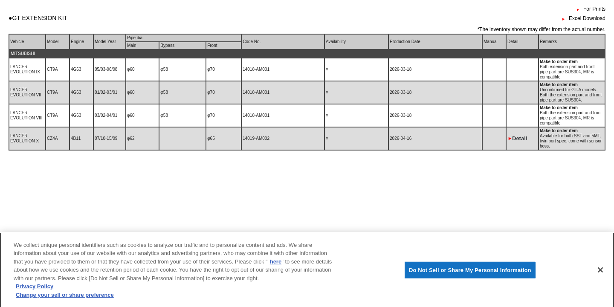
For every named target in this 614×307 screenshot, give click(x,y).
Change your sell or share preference (65, 299)
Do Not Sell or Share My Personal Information (470, 274)
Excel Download (587, 18)
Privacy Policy (34, 291)
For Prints (594, 9)
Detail (519, 138)
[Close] (600, 274)
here (275, 266)
